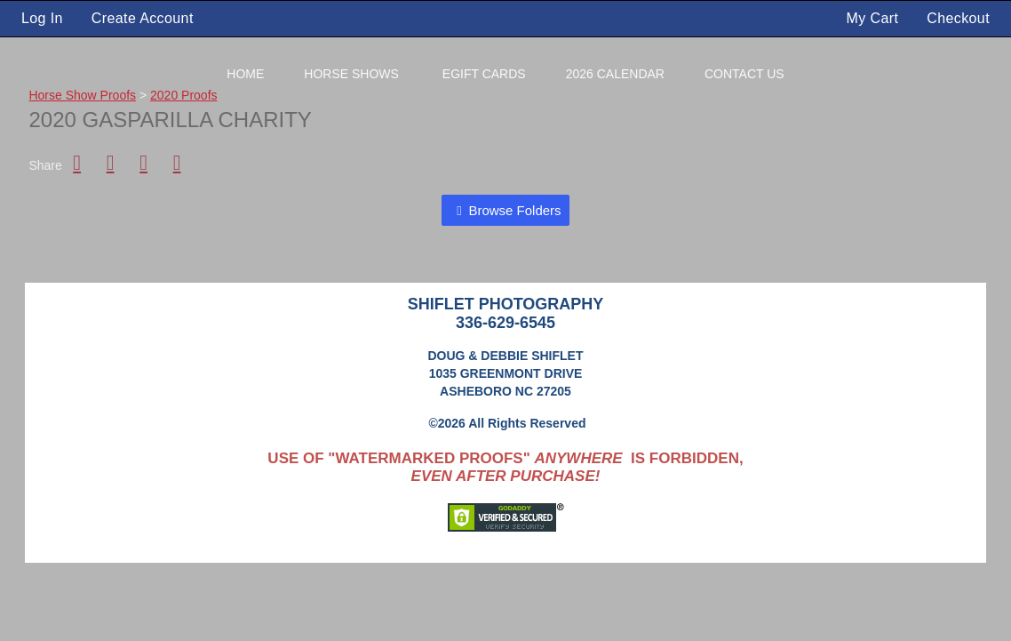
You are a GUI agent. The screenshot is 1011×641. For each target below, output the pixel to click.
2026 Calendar (615, 74)
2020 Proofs (184, 95)
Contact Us (744, 74)
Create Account (143, 18)
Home (245, 74)
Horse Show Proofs (82, 95)
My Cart (875, 18)
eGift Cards (484, 74)
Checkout (958, 18)
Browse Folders (514, 210)
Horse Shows (351, 74)
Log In (42, 18)
